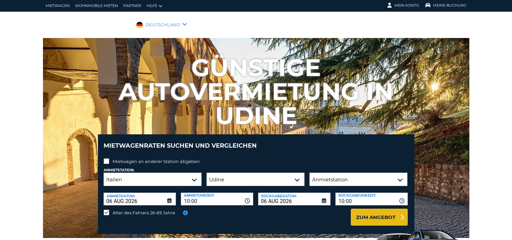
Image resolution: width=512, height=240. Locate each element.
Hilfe (154, 6)
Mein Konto (403, 5)
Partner (132, 5)
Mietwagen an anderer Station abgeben (156, 156)
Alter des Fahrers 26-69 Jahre (144, 207)
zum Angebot (375, 212)
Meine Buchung (446, 5)
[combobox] (217, 194)
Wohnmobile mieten (96, 5)
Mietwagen (58, 5)
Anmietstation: (119, 165)
